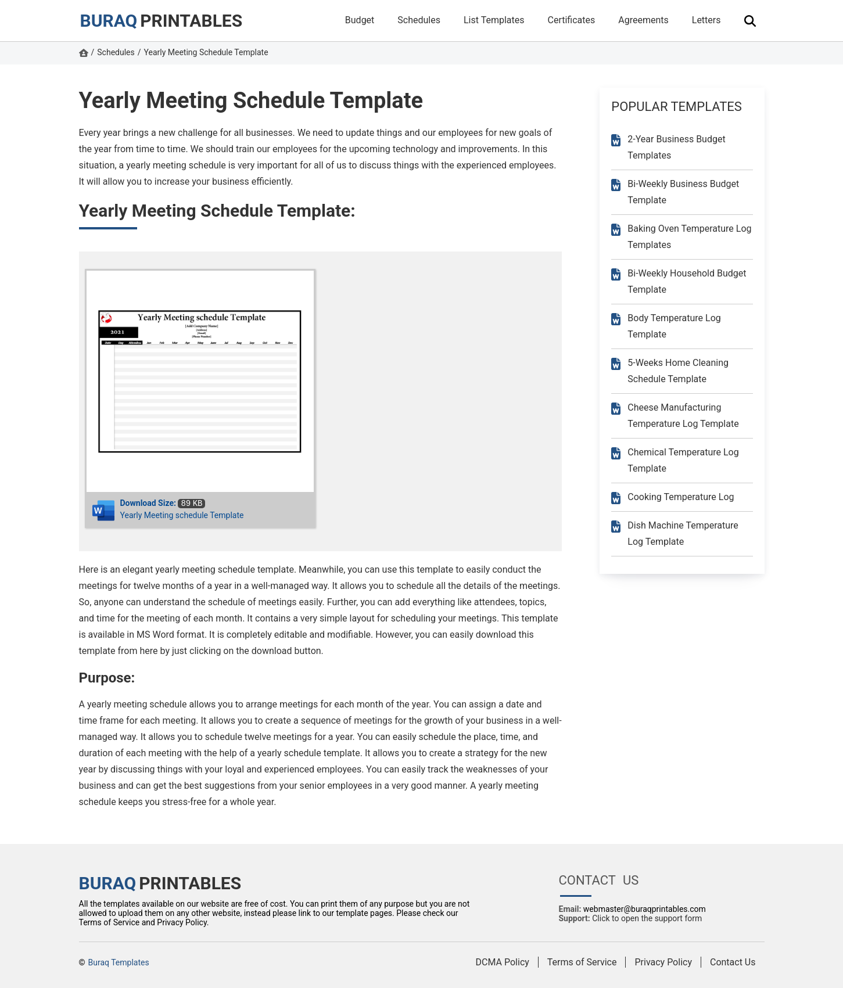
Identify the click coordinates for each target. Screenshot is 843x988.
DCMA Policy (502, 962)
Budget (360, 20)
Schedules (418, 20)
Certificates (571, 20)
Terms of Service (582, 962)
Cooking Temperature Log (680, 496)
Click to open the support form (647, 918)
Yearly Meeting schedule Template (182, 515)
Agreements (643, 20)
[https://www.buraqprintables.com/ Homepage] (83, 54)
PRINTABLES (161, 20)
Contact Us (733, 962)
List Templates (494, 20)
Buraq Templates (118, 962)
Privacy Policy (663, 962)
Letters (706, 20)
